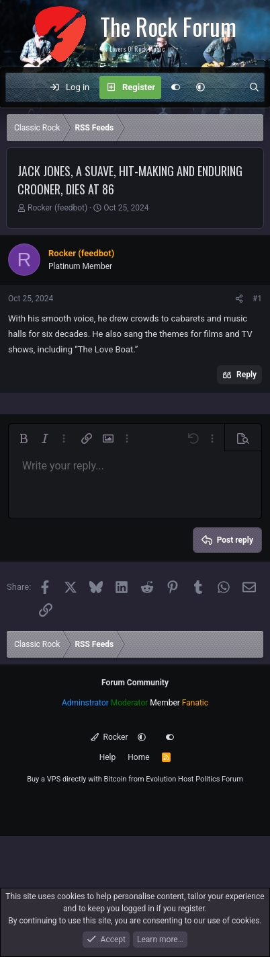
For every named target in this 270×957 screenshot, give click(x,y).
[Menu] (23, 87)
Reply (246, 374)
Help (107, 757)
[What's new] (226, 87)
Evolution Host (169, 779)
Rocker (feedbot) (57, 208)
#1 (257, 298)
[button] (200, 87)
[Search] (254, 87)
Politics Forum (219, 779)
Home (138, 757)
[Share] (239, 299)
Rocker (109, 737)
